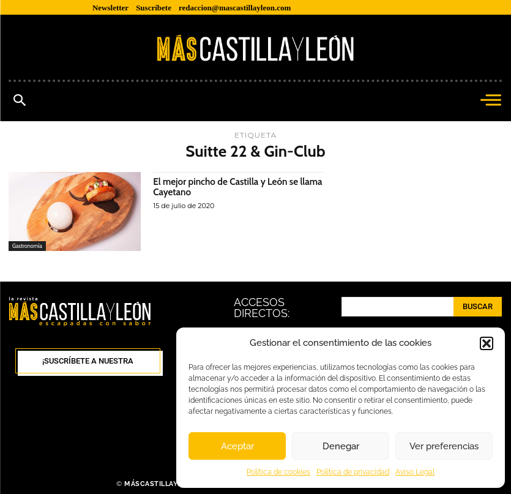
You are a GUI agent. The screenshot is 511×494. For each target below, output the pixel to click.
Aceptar (237, 446)
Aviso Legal (415, 472)
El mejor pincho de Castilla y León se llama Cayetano (229, 187)
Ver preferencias (444, 446)
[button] (486, 343)
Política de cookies (278, 472)
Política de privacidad (352, 472)
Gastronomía (27, 245)
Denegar (341, 446)
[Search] (477, 306)
